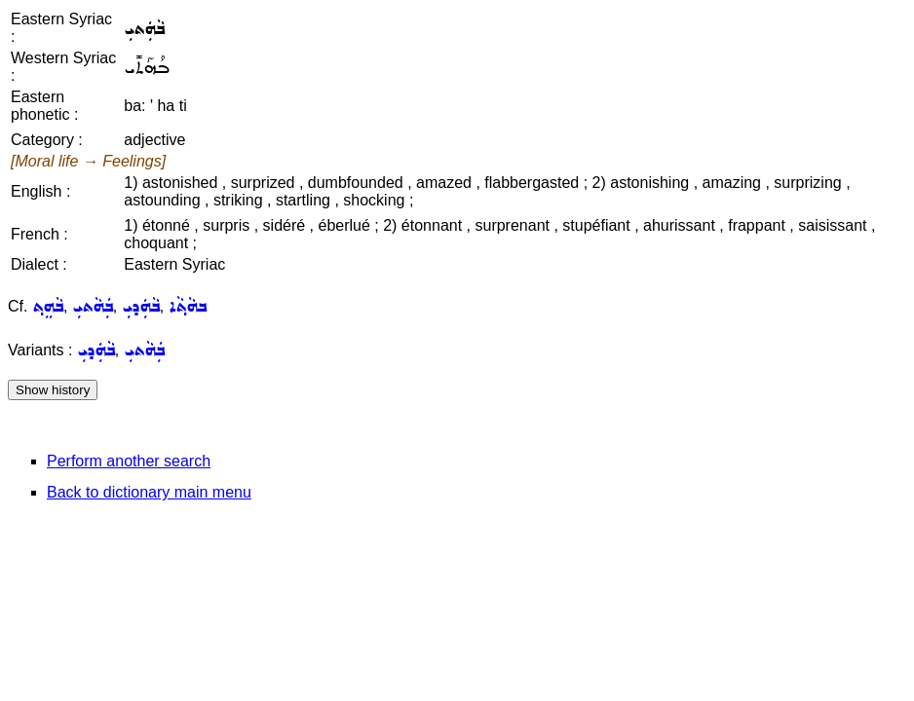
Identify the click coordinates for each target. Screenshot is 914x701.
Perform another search (128, 461)
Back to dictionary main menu (149, 492)
